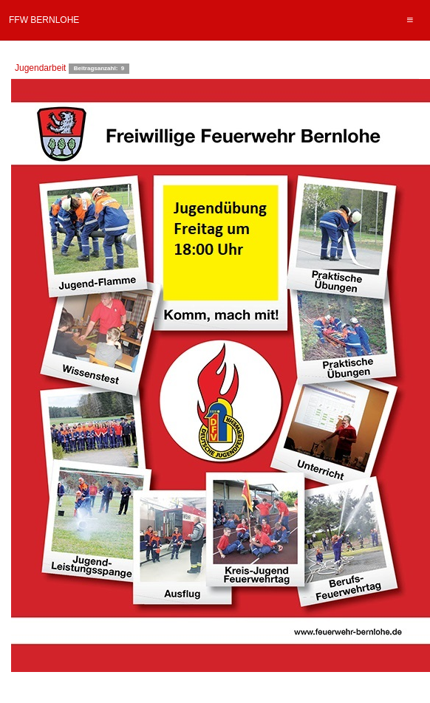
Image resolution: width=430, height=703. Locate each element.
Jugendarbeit (40, 68)
